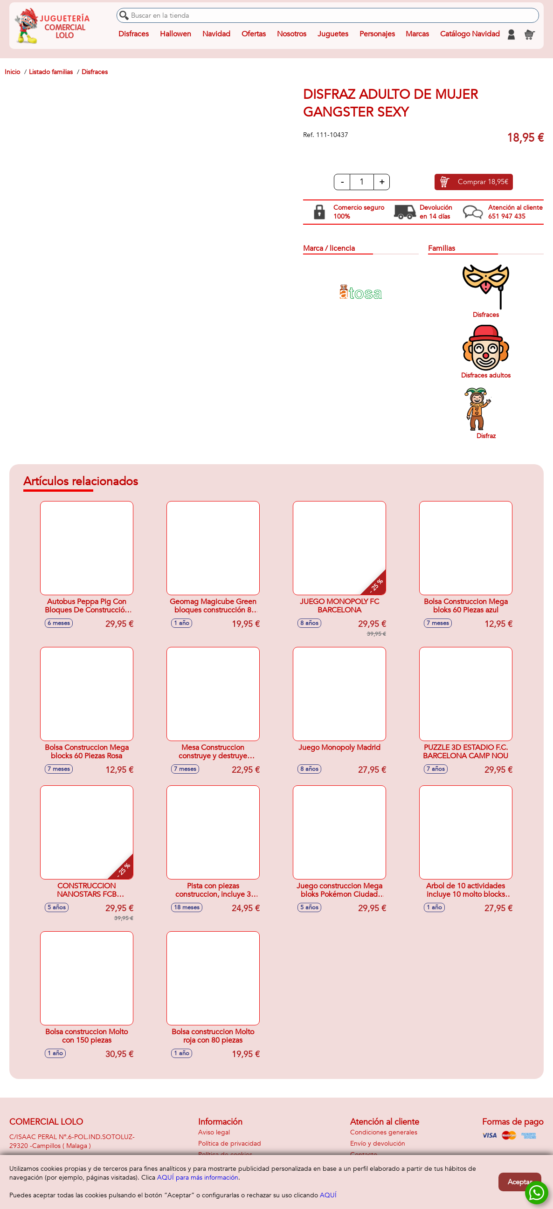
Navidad (216, 34)
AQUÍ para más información (197, 1177)
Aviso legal (214, 1132)
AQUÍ (328, 1195)
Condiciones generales (383, 1132)
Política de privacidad (229, 1143)
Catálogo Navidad (470, 34)
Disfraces (133, 34)
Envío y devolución (377, 1143)
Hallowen (175, 34)
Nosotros (291, 34)
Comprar (483, 182)
